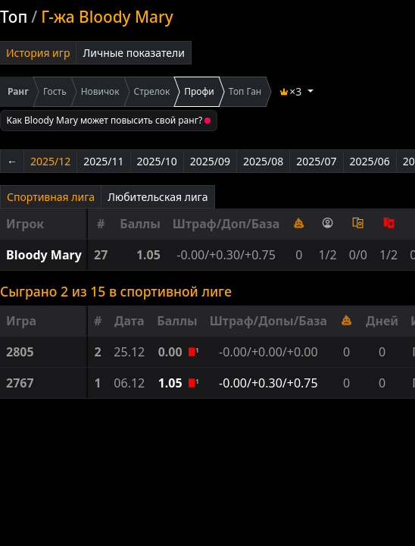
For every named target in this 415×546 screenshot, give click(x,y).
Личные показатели (134, 53)
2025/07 (316, 161)
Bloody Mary (44, 254)
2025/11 (103, 161)
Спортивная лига (51, 197)
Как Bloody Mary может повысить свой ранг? (109, 120)
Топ (13, 16)
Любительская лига (158, 197)
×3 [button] (291, 91)
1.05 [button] (172, 383)
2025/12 (50, 161)
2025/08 (263, 161)
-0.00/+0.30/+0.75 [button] (268, 383)
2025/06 (370, 161)
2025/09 (210, 161)
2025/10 (157, 161)
